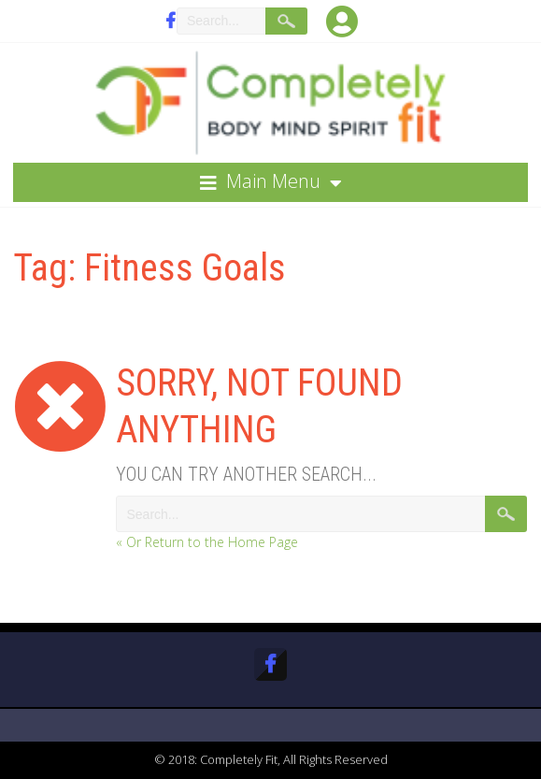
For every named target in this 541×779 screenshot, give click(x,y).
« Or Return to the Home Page (207, 542)
